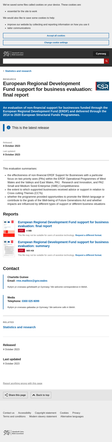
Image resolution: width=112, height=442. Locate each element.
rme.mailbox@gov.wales (31, 280)
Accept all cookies (56, 35)
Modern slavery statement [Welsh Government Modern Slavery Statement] (43, 416)
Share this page (17, 395)
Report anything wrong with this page (22, 383)
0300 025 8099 (30, 301)
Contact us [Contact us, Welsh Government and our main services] (8, 413)
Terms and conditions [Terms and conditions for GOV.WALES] (14, 416)
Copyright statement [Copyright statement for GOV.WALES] (45, 413)
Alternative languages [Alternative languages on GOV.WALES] (71, 416)
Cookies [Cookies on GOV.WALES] (64, 413)
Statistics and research (18, 71)
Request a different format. (88, 235)
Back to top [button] (42, 395)
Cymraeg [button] (101, 53)
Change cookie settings (56, 42)
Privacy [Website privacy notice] (76, 413)
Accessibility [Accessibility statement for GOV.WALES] (24, 413)
